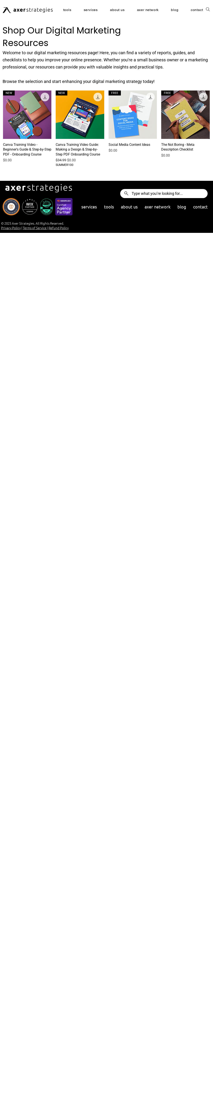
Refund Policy (59, 228)
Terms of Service (35, 228)
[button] (95, 9)
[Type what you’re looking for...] (164, 193)
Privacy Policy (11, 228)
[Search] (207, 9)
